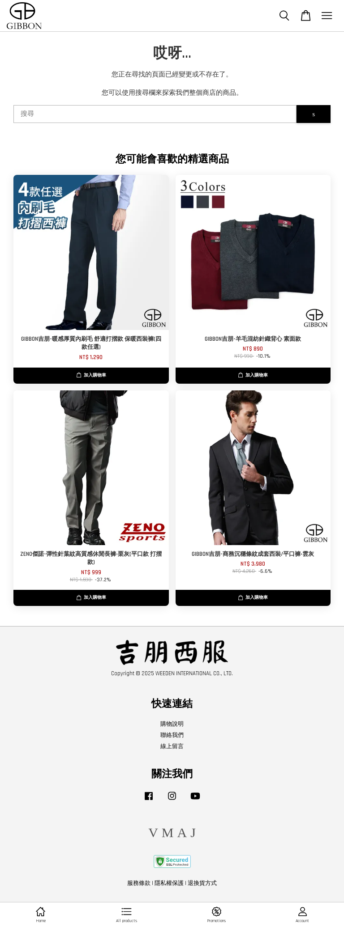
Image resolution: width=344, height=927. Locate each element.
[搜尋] (155, 114)
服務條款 (138, 883)
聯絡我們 (172, 735)
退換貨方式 (202, 883)
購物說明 (172, 724)
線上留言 (172, 746)
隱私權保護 (169, 883)
